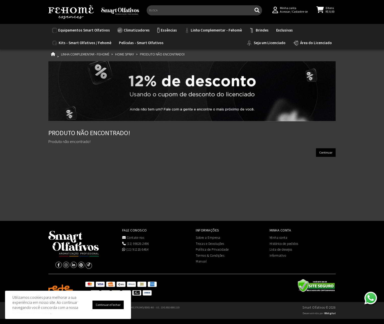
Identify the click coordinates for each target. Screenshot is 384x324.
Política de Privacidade (212, 249)
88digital (330, 313)
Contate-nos (133, 237)
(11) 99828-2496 (135, 244)
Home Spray (124, 54)
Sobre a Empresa (208, 237)
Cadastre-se (300, 13)
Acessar (285, 13)
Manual (201, 261)
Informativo (278, 255)
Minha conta (278, 237)
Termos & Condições (210, 255)
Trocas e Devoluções (210, 244)
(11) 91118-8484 (135, 249)
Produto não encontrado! (162, 54)
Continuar (325, 152)
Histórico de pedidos (284, 244)
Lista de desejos (281, 249)
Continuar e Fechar (108, 305)
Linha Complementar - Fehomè (85, 54)
